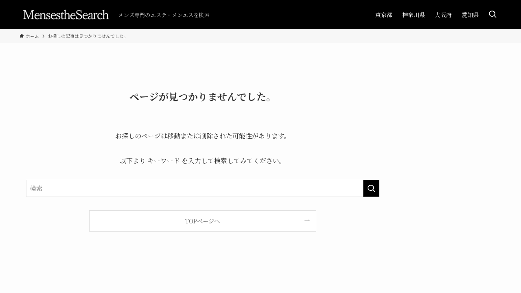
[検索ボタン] (492, 14)
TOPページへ (202, 220)
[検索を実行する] (371, 188)
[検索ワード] (202, 188)
